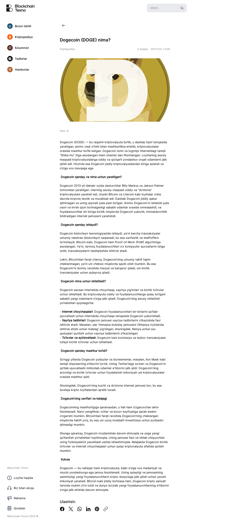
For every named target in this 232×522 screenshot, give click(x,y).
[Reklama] (27, 498)
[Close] (63, 25)
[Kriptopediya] (27, 37)
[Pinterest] (97, 509)
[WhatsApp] (79, 509)
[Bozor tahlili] (27, 26)
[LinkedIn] (88, 509)
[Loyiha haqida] (27, 477)
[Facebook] (62, 509)
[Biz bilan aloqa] (27, 488)
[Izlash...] (161, 8)
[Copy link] (105, 509)
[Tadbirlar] (27, 58)
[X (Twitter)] (71, 509)
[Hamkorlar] (27, 69)
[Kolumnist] (27, 47)
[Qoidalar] (27, 508)
